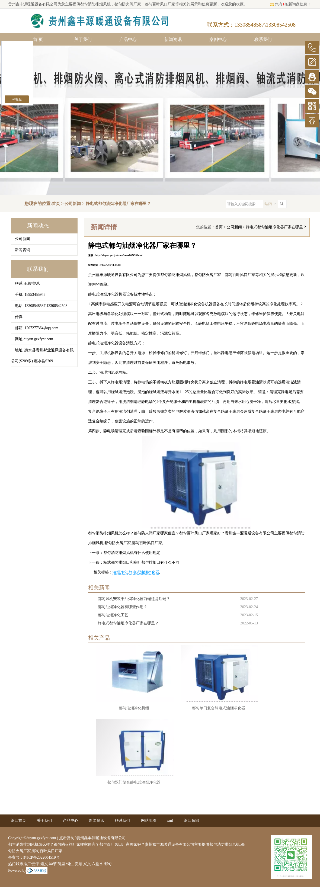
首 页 (38, 39)
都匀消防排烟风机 (95, 4)
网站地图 (148, 821)
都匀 (108, 864)
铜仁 (70, 864)
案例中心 (218, 39)
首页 (56, 203)
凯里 (61, 864)
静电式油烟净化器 (144, 572)
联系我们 (263, 39)
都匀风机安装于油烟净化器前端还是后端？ (134, 599)
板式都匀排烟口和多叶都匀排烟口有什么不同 (141, 562)
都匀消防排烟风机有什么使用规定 (131, 553)
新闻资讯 (173, 39)
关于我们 (83, 39)
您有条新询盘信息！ (290, 4)
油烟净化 (120, 572)
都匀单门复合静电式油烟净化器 (218, 708)
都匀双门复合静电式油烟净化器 (134, 782)
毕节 (53, 864)
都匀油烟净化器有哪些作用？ (122, 607)
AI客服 (17, 99)
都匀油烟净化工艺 (113, 615)
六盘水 (97, 864)
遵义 (44, 864)
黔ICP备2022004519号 (41, 857)
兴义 (87, 864)
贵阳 (36, 864)
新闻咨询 (22, 250)
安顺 (78, 864)
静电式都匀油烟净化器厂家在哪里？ (118, 203)
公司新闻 (73, 203)
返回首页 (18, 821)
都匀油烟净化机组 (134, 708)
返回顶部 (191, 821)
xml (170, 821)
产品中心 (128, 39)
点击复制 (66, 838)
